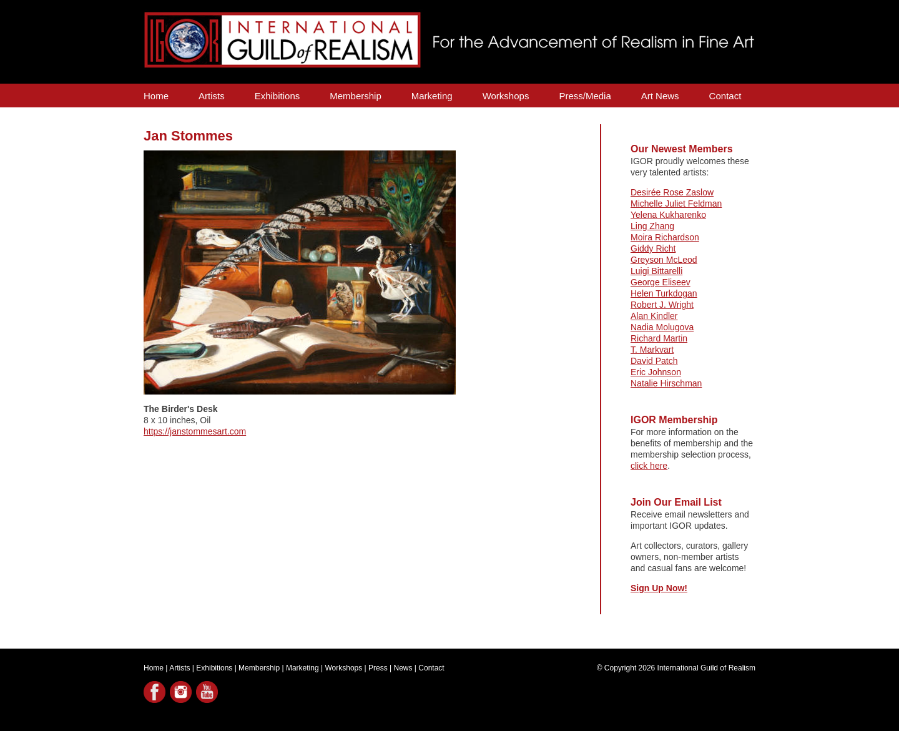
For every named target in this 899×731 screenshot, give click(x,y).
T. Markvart (652, 350)
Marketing (432, 96)
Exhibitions (277, 96)
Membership (355, 96)
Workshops (506, 96)
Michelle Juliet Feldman (676, 204)
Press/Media (585, 96)
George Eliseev (660, 282)
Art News (660, 96)
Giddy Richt (653, 248)
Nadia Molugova (662, 327)
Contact (725, 96)
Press (378, 668)
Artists (212, 96)
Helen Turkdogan (664, 293)
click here (649, 466)
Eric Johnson (656, 372)
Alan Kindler (654, 316)
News (403, 668)
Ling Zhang (652, 226)
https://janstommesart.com (195, 431)
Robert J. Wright (662, 305)
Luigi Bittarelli (656, 271)
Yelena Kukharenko (668, 215)
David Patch (654, 361)
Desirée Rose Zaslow (672, 192)
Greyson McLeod (664, 260)
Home (156, 96)
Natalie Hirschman (666, 383)
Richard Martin (659, 338)
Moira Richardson (665, 237)
